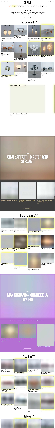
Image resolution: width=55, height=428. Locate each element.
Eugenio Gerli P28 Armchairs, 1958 (6, 404)
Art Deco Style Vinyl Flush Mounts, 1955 (47, 248)
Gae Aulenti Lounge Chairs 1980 (46, 73)
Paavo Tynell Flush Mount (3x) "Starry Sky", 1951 (33, 232)
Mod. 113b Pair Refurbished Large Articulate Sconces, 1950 (27, 201)
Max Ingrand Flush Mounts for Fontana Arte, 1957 (27, 339)
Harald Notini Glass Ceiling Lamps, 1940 (7, 248)
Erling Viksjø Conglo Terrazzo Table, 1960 (46, 39)
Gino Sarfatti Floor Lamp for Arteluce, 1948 (9, 200)
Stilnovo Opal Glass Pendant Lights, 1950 (6, 39)
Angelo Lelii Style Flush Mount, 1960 (33, 269)
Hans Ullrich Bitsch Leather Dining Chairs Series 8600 (46, 373)
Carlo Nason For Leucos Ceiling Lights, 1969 (34, 39)
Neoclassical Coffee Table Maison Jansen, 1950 (19, 36)
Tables (27, 416)
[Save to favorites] (13, 25)
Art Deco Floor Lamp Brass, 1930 (19, 58)
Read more (27, 17)
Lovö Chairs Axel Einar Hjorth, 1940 (18, 114)
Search (48, 1)
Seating (27, 356)
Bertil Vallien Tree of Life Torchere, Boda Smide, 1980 (34, 79)
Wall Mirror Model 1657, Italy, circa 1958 (44, 346)
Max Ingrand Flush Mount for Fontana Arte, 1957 (33, 247)
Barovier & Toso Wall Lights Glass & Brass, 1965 (46, 56)
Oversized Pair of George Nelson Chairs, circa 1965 (20, 407)
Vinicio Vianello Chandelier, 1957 (6, 75)
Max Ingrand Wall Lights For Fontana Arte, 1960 (20, 249)
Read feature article (27, 208)
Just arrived (27, 22)
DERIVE (27, 2)
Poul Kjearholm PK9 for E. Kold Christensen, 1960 (6, 390)
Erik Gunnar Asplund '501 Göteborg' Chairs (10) (33, 390)
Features (2, 1)
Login (50, 1)
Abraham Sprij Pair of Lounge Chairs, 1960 (7, 370)
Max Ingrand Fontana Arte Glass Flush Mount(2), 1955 (8, 339)
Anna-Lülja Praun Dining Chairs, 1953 (33, 55)
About (4, 1)
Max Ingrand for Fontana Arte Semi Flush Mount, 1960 (20, 266)
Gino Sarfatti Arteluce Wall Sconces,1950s (18, 73)
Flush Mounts (27, 215)
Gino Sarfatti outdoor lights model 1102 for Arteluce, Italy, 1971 (44, 201)
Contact (7, 1)
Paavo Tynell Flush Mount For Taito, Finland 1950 (6, 264)
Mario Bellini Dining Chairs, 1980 (19, 387)
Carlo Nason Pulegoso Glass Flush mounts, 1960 (46, 264)
